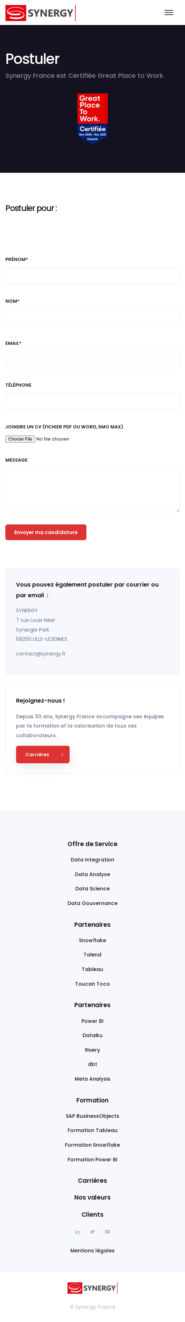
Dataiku (92, 1035)
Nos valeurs (92, 1197)
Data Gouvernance (93, 903)
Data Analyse (92, 874)
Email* (13, 343)
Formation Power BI (93, 1159)
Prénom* (16, 259)
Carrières (92, 1180)
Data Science (92, 888)
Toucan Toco (92, 983)
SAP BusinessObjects (92, 1116)
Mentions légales (92, 1250)
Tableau (93, 969)
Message (16, 460)
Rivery (92, 1050)
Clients (92, 1214)
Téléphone (18, 385)
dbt (92, 1064)
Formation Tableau (93, 1130)
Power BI (92, 1021)
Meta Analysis (93, 1078)
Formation (92, 1100)
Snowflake (92, 940)
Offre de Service (93, 844)
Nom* (12, 301)
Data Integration (92, 859)
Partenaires (92, 924)
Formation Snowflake (92, 1144)
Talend (93, 954)
